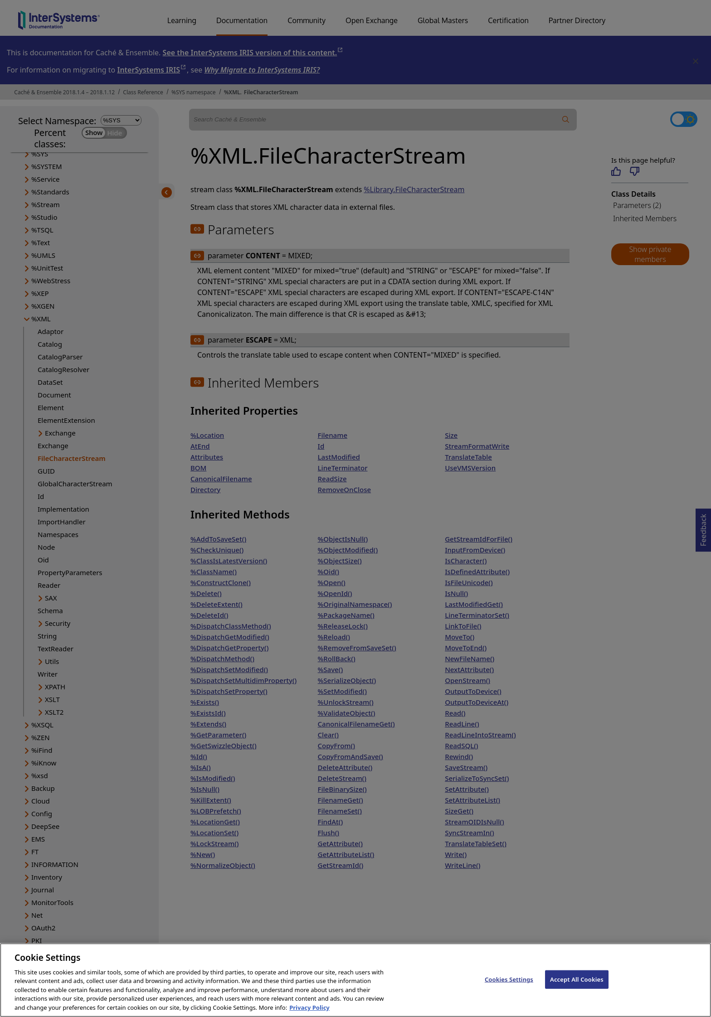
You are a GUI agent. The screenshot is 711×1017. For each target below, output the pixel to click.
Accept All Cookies (577, 991)
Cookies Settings (509, 991)
